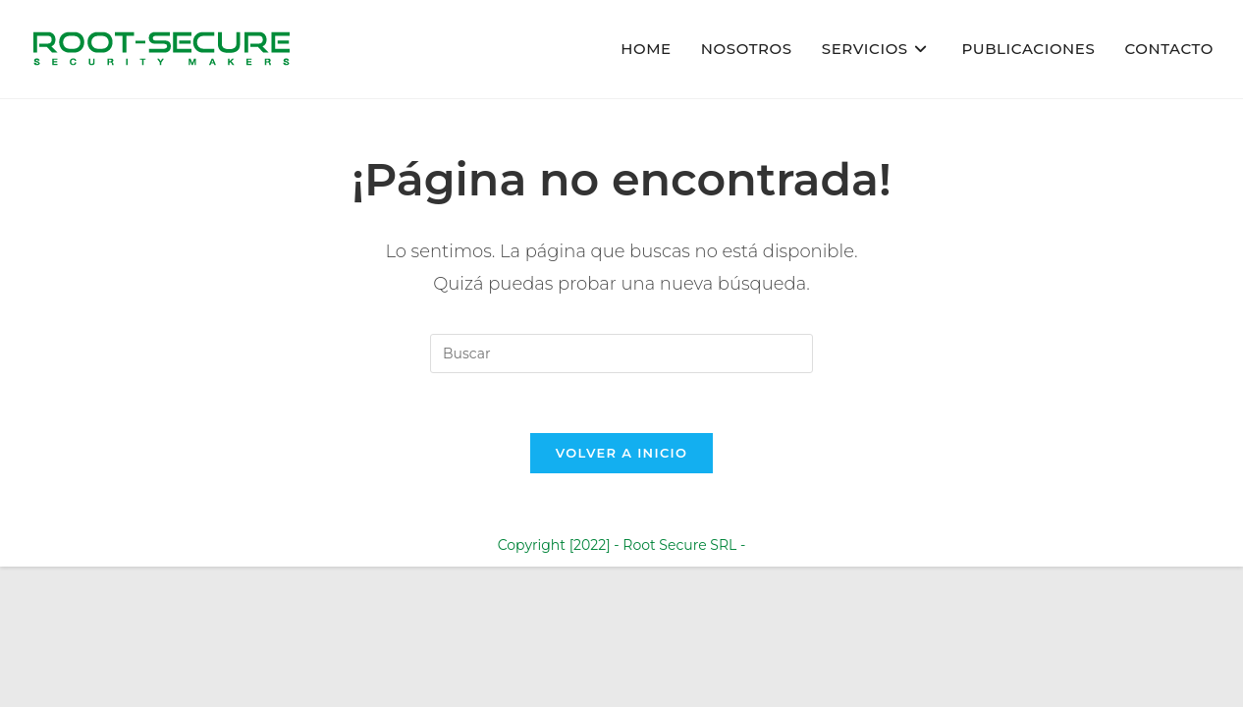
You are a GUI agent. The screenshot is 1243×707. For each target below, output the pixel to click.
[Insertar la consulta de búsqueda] (621, 353)
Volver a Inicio (621, 453)
